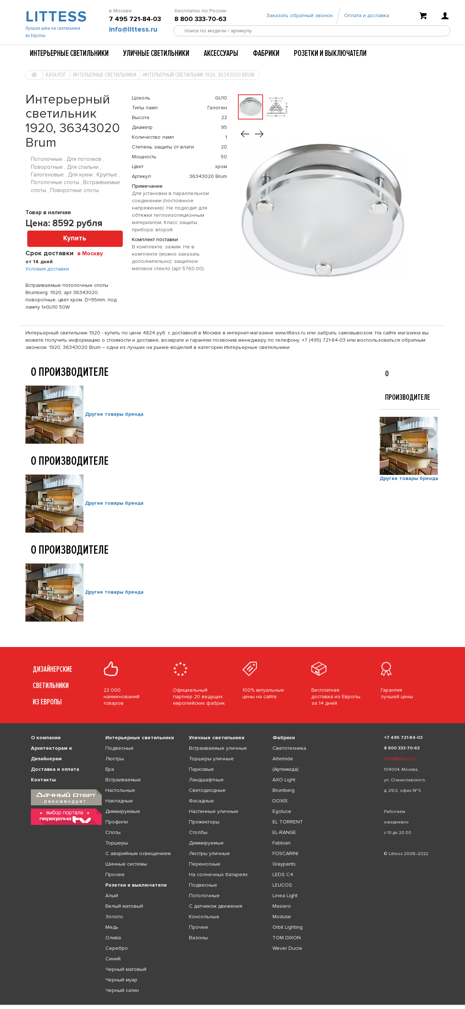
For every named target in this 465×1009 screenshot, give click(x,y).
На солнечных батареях (218, 874)
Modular (281, 917)
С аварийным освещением (138, 853)
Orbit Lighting (287, 927)
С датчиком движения (215, 906)
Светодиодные (207, 790)
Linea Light (285, 895)
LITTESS (55, 17)
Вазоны (198, 938)
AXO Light (283, 780)
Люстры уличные (209, 853)
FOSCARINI (285, 853)
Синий (113, 959)
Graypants (284, 864)
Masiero (281, 906)
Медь (111, 927)
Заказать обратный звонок (299, 15)
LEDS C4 (282, 874)
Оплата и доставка (366, 15)
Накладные (119, 801)
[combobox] (92, 253)
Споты (113, 832)
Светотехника (289, 748)
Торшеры (116, 843)
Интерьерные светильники (69, 53)
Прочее (115, 874)
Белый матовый (124, 906)
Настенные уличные (213, 811)
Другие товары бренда (114, 414)
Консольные (204, 917)
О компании (46, 738)
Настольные (120, 790)
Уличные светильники (156, 53)
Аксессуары (221, 53)
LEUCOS (282, 885)
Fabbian (281, 843)
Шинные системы (126, 864)
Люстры (114, 759)
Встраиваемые (123, 780)
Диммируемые (122, 811)
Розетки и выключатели (330, 53)
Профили (116, 822)
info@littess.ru (133, 29)
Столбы (198, 832)
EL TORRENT (287, 822)
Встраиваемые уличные (218, 748)
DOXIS (280, 801)
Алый (111, 895)
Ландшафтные (206, 780)
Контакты (43, 780)
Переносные (205, 864)
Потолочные (204, 895)
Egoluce (281, 811)
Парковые (201, 769)
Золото (114, 917)
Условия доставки (47, 269)
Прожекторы (204, 822)
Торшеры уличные (211, 759)
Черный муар (121, 980)
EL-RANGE (284, 832)
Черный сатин (122, 990)
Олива (113, 938)
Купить (74, 238)
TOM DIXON (286, 938)
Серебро (116, 948)
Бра (109, 769)
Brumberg (283, 790)
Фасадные (201, 801)
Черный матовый (125, 969)
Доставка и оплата (55, 769)
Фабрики (266, 53)
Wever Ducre (287, 948)
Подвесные (119, 748)
